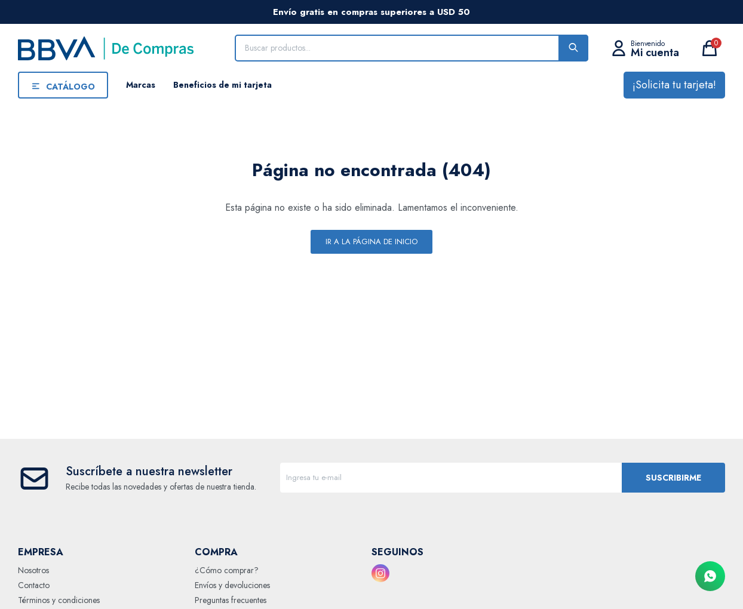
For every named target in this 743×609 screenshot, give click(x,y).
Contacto (34, 585)
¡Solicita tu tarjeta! (674, 85)
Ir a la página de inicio (371, 241)
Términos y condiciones (59, 600)
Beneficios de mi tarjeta (222, 85)
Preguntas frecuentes (230, 600)
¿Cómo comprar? (227, 570)
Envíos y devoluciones (232, 585)
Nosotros (33, 570)
